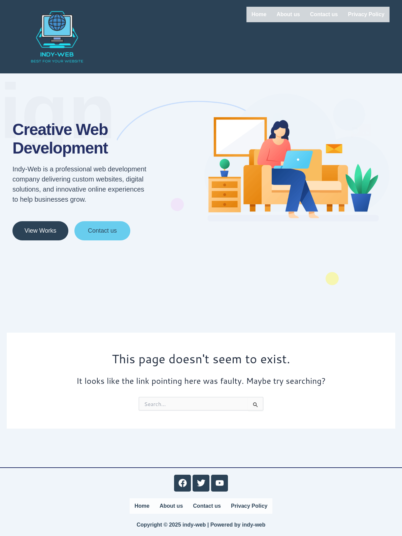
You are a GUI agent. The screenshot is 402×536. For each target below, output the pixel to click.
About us (288, 14)
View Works (40, 247)
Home (259, 14)
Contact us (324, 14)
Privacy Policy (366, 14)
